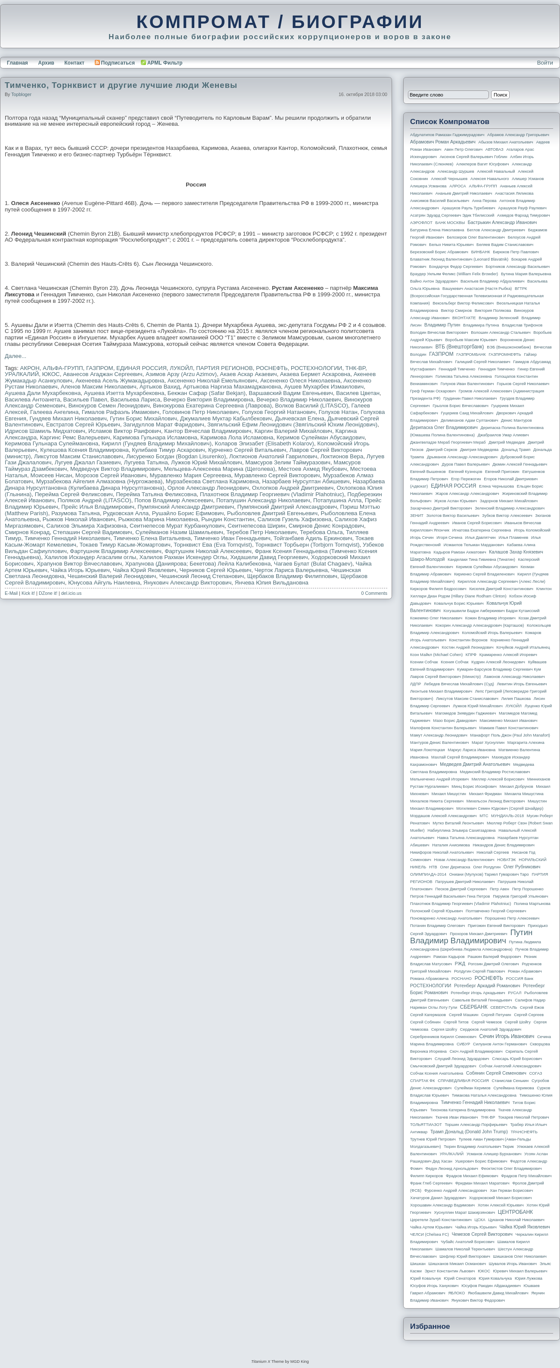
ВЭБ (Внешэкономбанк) (509, 347)
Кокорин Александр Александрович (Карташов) (480, 625)
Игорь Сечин (422, 537)
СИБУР (463, 1044)
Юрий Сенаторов (460, 1278)
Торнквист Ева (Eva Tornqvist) (213, 544)
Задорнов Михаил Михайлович (509, 501)
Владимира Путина (481, 325)
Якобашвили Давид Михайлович (498, 1293)
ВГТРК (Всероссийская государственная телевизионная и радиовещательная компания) (477, 295)
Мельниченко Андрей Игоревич (439, 779)
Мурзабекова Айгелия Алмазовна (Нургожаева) (99, 481)
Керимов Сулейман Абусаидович (321, 437)
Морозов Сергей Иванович (110, 475)
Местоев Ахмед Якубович (312, 469)
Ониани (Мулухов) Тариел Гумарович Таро (489, 874)
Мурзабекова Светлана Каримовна (212, 481)
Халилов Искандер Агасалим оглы (90, 557)
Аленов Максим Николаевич (99, 386)
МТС (483, 816)
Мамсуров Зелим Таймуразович (287, 462)
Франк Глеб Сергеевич (431, 1183)
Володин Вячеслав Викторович (439, 332)
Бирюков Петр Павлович (515, 252)
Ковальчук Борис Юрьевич (459, 603)
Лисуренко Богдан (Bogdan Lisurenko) (176, 456)
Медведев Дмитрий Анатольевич (475, 764)
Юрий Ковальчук (425, 1278)
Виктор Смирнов (456, 310)
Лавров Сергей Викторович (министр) (445, 677)
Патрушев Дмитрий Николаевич (465, 882)
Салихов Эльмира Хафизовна (87, 525)
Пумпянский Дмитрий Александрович (287, 507)
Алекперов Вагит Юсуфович (482, 164)
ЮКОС (51, 374)
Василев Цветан (358, 393)
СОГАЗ (535, 1073)
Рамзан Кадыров (449, 956)
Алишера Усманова (428, 186)
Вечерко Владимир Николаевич (298, 399)
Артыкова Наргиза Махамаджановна (232, 386)
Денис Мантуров (516, 420)
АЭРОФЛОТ (421, 223)
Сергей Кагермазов (428, 1015)
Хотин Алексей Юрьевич (501, 1205)
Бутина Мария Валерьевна (526, 274)
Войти (545, 62)
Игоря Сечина (449, 537)
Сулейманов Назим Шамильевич (179, 532)
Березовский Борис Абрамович (439, 252)
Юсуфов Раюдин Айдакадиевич (491, 1286)
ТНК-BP (355, 368)
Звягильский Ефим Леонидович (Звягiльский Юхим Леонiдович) (292, 424)
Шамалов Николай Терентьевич (465, 1249)
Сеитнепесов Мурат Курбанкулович (177, 525)
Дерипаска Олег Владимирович (444, 427)
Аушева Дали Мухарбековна (43, 393)
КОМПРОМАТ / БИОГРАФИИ (279, 21)
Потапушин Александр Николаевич (263, 500)
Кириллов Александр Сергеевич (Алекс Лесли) (501, 581)
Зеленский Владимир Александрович (509, 508)
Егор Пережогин (466, 479)
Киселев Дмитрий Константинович (501, 589)
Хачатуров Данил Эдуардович (438, 1198)
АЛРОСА (457, 186)
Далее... (15, 356)
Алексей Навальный (496, 171)
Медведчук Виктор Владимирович (115, 469)
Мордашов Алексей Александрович (443, 816)
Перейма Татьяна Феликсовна (156, 494)
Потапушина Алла (337, 500)
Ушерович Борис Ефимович (481, 1161)
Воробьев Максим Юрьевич (471, 340)
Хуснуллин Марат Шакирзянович (464, 1212)
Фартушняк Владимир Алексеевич (115, 551)
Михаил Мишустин (449, 794)
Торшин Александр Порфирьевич (476, 1124)
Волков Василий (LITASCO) (311, 405)
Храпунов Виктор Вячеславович (79, 563)
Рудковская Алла (126, 513)
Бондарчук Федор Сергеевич (455, 266)
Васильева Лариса (135, 399)
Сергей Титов (456, 1022)
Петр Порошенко (528, 889)
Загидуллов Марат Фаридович (163, 424)
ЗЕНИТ (416, 515)
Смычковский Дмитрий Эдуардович (443, 1066)
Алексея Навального (489, 179)
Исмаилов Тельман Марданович (474, 545)
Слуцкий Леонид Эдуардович (462, 1059)
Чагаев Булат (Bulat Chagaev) (313, 563)
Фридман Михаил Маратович (482, 1183)
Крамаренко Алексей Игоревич (508, 655)
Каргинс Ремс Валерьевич (75, 437)
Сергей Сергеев (529, 1015)
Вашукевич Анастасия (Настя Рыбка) (477, 288)
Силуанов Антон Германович (500, 1044)
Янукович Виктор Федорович (478, 1300)
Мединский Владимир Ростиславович (495, 772)
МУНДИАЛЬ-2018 (507, 816)
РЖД (460, 963)
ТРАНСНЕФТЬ (524, 1132)
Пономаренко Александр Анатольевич (446, 918)
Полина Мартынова (532, 904)
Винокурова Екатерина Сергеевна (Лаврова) (212, 405)
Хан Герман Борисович (511, 1190)
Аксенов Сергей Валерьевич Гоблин (473, 157)
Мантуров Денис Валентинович (439, 742)
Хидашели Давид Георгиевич (269, 557)
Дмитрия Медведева (479, 450)
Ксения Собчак (454, 662)
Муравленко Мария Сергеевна (190, 475)
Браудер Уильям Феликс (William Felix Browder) (454, 274)
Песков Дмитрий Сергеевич (461, 889)
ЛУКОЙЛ (181, 368)
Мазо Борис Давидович (455, 720)
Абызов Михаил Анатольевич (506, 142)
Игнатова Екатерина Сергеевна (481, 530)
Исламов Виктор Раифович (124, 431)
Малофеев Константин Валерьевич (443, 728)
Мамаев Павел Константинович (508, 728)
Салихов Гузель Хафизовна (294, 519)
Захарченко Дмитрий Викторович (441, 508)
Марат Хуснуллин (488, 742)
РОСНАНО (461, 978)
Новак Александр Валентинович (464, 860)
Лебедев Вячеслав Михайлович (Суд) (459, 684)
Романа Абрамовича (429, 978)
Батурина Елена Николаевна (437, 230)
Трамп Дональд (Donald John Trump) (469, 1131)
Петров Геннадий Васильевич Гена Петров (450, 896)
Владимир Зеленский (498, 318)
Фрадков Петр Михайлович (526, 1176)
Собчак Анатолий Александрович (510, 1066)
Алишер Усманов (528, 179)
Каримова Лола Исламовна (236, 437)
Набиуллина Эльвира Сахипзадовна (461, 830)
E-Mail (11, 593)
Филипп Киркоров (426, 1176)
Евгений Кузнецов (465, 471)
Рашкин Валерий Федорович (494, 956)
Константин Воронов (468, 640)
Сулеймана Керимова (513, 1088)
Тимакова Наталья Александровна (484, 1095)
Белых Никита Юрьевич (451, 245)
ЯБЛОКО (456, 1293)
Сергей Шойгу (518, 1022)
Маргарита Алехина (525, 742)
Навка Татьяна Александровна (466, 838)
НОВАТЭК (506, 860)
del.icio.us (71, 593)
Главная (17, 63)
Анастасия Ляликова (514, 193)
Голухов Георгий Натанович (278, 412)
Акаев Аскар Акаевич (248, 374)
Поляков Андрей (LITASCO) (94, 500)
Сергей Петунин (496, 1015)
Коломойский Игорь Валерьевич (492, 633)
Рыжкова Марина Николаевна (158, 519)
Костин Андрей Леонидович (468, 647)
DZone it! (48, 593)
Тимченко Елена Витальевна (152, 538)
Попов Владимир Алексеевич (173, 500)
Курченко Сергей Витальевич (247, 450)
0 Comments (374, 593)
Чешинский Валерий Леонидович (112, 576)
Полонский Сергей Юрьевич (436, 911)
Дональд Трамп (515, 450)
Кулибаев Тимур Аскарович (168, 450)
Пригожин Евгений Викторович (496, 925)
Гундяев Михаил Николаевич (67, 418)
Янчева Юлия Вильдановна (271, 582)
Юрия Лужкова (528, 1278)
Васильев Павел (85, 399)
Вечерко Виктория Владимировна (208, 399)
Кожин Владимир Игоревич (490, 618)
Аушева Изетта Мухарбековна (124, 393)
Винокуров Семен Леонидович (109, 405)
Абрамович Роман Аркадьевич (443, 141)
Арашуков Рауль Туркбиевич (468, 208)
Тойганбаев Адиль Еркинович (313, 538)
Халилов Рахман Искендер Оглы (183, 557)
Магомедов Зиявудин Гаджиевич (465, 713)
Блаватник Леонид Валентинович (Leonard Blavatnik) (459, 259)
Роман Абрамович (525, 971)
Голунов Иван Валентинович (467, 384)
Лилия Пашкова (516, 698)
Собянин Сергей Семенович (496, 1073)
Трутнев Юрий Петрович (433, 1139)
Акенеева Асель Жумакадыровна (119, 380)
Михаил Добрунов (516, 786)
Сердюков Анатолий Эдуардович (490, 1029)
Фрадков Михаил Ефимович (472, 1176)
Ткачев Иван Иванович (457, 1117)
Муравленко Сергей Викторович (277, 475)
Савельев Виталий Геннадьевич (482, 1000)
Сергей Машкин (463, 1015)
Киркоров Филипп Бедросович (438, 589)
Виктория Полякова (493, 310)
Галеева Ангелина (54, 412)
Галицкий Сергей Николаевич (482, 362)
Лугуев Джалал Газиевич (88, 462)
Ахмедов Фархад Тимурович (523, 215)
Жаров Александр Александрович (467, 493)
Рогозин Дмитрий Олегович (493, 964)
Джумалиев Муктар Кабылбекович (226, 418)
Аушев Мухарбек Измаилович (324, 386)
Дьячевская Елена (299, 418)
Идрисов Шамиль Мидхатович (45, 431)
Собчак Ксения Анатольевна (436, 1073)
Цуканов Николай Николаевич (516, 1220)
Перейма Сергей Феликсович (74, 494)
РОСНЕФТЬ (271, 368)
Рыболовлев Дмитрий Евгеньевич (272, 513)
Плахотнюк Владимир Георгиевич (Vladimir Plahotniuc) (272, 494)
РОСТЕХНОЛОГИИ (316, 368)
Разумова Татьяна (75, 513)
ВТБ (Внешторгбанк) (460, 347)
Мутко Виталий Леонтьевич (458, 823)
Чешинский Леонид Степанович (201, 576)
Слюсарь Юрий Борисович (517, 1059)
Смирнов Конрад (27, 532)
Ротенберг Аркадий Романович (487, 985)
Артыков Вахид (160, 386)
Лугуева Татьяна (146, 462)
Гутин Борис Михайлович (143, 418)
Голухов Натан (338, 412)
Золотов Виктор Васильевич (452, 515)
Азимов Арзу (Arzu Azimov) (181, 374)
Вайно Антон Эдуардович (433, 281)
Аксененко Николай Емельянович (212, 380)
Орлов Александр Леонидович (208, 488)
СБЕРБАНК (474, 1007)
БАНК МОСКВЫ (450, 223)
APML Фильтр (165, 63)
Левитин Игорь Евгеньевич (522, 684)
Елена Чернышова (496, 486)
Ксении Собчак (424, 662)
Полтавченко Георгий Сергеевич (496, 911)
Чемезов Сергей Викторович (482, 1234)
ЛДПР (415, 684)
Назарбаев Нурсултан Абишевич (305, 481)
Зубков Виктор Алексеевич (507, 515)
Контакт (74, 63)
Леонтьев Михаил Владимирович (441, 691)
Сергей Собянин (425, 1022)
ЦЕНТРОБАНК (515, 1212)
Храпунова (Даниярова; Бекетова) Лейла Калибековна (198, 563)
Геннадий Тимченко (457, 369)
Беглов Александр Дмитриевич (496, 230)
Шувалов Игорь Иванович (513, 1264)
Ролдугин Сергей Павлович (479, 971)
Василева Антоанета (32, 399)
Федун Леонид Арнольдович (451, 1168)
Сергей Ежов (532, 1007)
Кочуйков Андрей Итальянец (523, 647)
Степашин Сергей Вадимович (92, 532)
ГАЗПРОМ (99, 368)
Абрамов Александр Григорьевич (518, 135)
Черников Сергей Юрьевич (215, 570)
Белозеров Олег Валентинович (476, 237)
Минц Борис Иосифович (474, 786)
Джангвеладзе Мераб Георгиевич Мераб (448, 442)
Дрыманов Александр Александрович (462, 457)
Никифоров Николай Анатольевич (442, 852)
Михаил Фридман (485, 794)
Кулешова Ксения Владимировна (84, 450)
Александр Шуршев (456, 171)
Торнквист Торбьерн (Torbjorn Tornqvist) (307, 544)
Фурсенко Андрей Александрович (455, 1190)
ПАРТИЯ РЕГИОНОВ (224, 368)
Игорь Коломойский (532, 530)
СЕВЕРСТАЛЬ (503, 1007)
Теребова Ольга (321, 532)
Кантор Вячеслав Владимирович (207, 431)
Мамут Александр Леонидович (438, 735)
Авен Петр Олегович (463, 149)
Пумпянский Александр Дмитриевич (185, 507)
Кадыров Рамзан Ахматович (460, 552)
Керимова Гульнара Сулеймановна (51, 443)
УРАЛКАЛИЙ (22, 374)
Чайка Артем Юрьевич (431, 1227)
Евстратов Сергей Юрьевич (83, 424)
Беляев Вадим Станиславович (504, 245)
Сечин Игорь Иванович (506, 1036)
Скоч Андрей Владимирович (476, 1051)
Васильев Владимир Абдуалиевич (492, 281)
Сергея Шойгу (444, 1029)
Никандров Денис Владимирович (504, 845)
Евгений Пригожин (502, 471)
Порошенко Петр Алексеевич (512, 918)
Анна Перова (484, 201)
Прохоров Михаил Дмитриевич (478, 934)
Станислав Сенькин (510, 1081)
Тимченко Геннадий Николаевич (67, 538)
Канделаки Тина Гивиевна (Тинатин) (481, 559)
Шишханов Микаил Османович (457, 1264)
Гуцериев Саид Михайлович (467, 413)
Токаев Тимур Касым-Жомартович (124, 544)
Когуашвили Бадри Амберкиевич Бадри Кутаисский (492, 611)
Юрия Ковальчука (495, 1278)
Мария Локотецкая (427, 750)
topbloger (21, 94)
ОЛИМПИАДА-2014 (428, 874)
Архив (46, 63)
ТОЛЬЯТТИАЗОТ (426, 1124)
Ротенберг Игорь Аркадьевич (478, 993)
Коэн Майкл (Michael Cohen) (436, 655)
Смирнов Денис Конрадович (326, 525)
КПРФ (471, 655)
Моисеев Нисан (51, 475)
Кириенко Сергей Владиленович (484, 574)
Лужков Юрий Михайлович (206, 462)
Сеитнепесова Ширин (257, 525)
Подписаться (115, 63)
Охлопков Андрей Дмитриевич (292, 488)
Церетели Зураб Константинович (441, 1220)
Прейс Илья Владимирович (97, 507)
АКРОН (30, 368)
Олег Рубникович (522, 866)
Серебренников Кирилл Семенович (443, 1037)
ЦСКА (479, 1220)
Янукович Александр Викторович (187, 582)
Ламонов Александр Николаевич (514, 677)
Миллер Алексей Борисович (498, 779)
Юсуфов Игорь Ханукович (434, 1286)
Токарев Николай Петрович (523, 1117)
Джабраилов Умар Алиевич (503, 435)
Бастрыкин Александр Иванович (502, 222)
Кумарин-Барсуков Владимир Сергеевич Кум (499, 669)
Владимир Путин (442, 324)
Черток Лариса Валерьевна (291, 570)
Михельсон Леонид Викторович (496, 801)
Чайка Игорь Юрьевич (79, 570)
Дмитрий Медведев (506, 442)
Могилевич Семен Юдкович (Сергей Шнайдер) (499, 808)
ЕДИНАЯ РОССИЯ (141, 368)
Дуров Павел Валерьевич (466, 464)
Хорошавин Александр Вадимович (442, 1205)
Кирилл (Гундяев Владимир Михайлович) (157, 443)
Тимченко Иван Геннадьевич (232, 538)
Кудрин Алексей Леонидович (498, 662)
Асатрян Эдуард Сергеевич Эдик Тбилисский (452, 215)
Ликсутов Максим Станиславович (78, 456)
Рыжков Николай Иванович (79, 519)
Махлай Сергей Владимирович (460, 757)
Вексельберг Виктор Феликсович (463, 303)
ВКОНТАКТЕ (464, 318)
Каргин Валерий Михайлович (293, 431)
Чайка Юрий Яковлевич (144, 570)
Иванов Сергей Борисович (477, 523)
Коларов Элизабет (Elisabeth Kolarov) (264, 443)
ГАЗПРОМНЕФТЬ (504, 354)
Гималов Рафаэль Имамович (120, 412)
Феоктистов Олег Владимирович (511, 1168)
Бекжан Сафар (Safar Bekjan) (207, 393)
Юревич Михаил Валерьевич (520, 1271)
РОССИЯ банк (519, 978)
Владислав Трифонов (522, 325)
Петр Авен (499, 889)
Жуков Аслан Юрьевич (455, 501)
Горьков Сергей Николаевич (523, 384)
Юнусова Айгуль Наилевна (104, 582)
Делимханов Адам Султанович (469, 420)
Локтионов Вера (342, 456)
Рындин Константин (227, 519)
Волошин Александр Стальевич (500, 332)
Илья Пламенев (513, 537)
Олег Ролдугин (487, 867)
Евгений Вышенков (428, 471)
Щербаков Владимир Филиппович (292, 576)
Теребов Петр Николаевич (261, 532)
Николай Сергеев (492, 852)
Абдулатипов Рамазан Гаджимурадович (447, 135)
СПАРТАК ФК (422, 1081)
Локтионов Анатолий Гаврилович (273, 456)
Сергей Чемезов (486, 1022)
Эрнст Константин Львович (450, 1271)
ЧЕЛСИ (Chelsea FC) (429, 1234)
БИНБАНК (480, 252)
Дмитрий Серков (441, 450)
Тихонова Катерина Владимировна (462, 1110)
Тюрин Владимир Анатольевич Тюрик (479, 1146)
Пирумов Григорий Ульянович (520, 896)
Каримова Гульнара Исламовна (155, 437)
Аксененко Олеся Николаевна (300, 380)
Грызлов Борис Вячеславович (460, 406)
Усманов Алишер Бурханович (494, 1154)
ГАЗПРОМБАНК (470, 354)
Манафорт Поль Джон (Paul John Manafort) (510, 735)
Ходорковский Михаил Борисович (500, 1198)
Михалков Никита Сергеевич (437, 801)
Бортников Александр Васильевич (517, 266)
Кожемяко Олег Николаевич (436, 618)
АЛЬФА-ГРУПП (63, 368)
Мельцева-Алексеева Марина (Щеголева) (219, 469)
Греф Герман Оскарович (433, 391)
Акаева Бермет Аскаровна (315, 374)
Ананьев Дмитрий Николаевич (464, 193)
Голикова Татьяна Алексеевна (464, 376)
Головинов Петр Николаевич (200, 412)
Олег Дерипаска (455, 867)
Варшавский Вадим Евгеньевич (291, 393)
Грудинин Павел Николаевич (470, 398)
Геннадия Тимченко (496, 369)
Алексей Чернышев (449, 179)
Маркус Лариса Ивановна (472, 750)
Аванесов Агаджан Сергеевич (102, 374)
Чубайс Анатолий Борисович (467, 1242)
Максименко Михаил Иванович (508, 720)
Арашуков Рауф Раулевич (522, 208)
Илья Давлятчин (480, 537)
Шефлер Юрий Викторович (464, 1256)
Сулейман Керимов (472, 1088)
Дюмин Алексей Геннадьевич (519, 464)
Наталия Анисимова (451, 845)
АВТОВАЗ (494, 149)
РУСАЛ (514, 993)
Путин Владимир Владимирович (471, 936)
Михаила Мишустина (524, 794)
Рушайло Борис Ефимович (188, 513)
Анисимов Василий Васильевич (439, 201)
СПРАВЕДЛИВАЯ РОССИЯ (463, 1081)
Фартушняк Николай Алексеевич (208, 551)
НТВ (433, 867)
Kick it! (28, 593)
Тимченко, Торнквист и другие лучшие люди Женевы (121, 85)
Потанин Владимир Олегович (437, 925)
